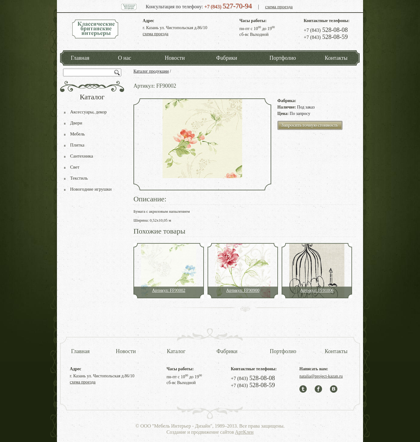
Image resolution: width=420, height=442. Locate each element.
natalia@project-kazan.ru (321, 376)
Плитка (77, 145)
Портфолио (282, 58)
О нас (124, 58)
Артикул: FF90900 (242, 290)
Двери (76, 122)
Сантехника (81, 156)
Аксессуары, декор (88, 111)
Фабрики (226, 58)
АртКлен (244, 432)
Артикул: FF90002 (168, 290)
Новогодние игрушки (91, 189)
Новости (175, 58)
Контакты (336, 58)
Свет (74, 167)
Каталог (176, 351)
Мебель (77, 133)
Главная (80, 58)
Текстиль (79, 178)
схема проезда (279, 6)
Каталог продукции (151, 71)
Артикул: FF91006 (316, 290)
